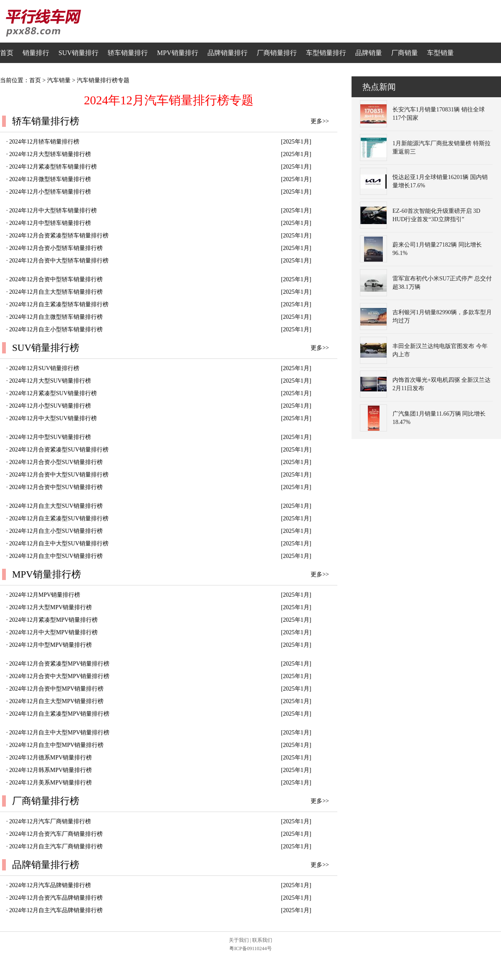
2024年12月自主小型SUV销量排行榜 (56, 531)
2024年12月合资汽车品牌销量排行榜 (56, 898)
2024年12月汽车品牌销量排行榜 (50, 885)
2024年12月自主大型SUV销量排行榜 (56, 506)
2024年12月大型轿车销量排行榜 (50, 154)
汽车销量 (59, 80)
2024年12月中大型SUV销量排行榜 (53, 418)
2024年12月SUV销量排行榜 (44, 368)
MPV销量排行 (177, 52)
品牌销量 (368, 52)
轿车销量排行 (128, 52)
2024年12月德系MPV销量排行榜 (50, 757)
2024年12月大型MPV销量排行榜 (50, 607)
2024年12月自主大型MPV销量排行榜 (56, 701)
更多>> (320, 121)
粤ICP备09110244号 (250, 948)
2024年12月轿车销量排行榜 (44, 142)
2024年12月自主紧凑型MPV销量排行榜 (59, 714)
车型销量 (440, 52)
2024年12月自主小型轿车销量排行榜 (56, 329)
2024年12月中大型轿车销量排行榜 (53, 210)
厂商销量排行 (277, 52)
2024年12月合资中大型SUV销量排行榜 (59, 475)
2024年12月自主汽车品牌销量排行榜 (56, 910)
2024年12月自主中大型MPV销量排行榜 (59, 732)
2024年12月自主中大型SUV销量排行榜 (59, 543)
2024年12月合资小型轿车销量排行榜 (56, 248)
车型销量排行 (326, 52)
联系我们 (262, 940)
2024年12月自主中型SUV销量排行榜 (56, 556)
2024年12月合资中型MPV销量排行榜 (56, 689)
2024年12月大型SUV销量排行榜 (50, 381)
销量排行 (36, 52)
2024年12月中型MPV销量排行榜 (50, 645)
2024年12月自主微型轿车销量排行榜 (56, 317)
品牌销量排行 (227, 52)
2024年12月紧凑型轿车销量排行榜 (53, 167)
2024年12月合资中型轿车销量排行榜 (56, 279)
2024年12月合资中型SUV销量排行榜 (56, 487)
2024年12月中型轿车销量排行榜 (50, 223)
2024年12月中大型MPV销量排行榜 (53, 632)
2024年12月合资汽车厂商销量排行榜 (56, 834)
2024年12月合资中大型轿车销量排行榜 (59, 260)
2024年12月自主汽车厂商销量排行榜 (56, 846)
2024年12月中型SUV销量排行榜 (50, 437)
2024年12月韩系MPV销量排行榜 (50, 770)
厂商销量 (404, 52)
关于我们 (239, 940)
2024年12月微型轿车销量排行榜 (50, 179)
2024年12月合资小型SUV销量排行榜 (56, 462)
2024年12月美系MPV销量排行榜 (50, 782)
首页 (6, 52)
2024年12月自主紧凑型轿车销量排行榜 (59, 304)
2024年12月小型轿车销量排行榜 (50, 192)
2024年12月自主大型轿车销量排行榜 (56, 292)
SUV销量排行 (78, 52)
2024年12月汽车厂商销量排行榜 (50, 821)
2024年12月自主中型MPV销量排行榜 (56, 745)
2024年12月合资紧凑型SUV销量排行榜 (59, 449)
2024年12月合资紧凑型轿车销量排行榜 (59, 235)
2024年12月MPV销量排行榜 (44, 595)
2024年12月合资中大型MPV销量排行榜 (59, 676)
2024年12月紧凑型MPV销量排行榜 (53, 620)
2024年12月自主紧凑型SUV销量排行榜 (59, 518)
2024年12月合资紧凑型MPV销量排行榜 (59, 664)
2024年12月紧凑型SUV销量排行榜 (53, 393)
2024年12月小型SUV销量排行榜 (50, 406)
